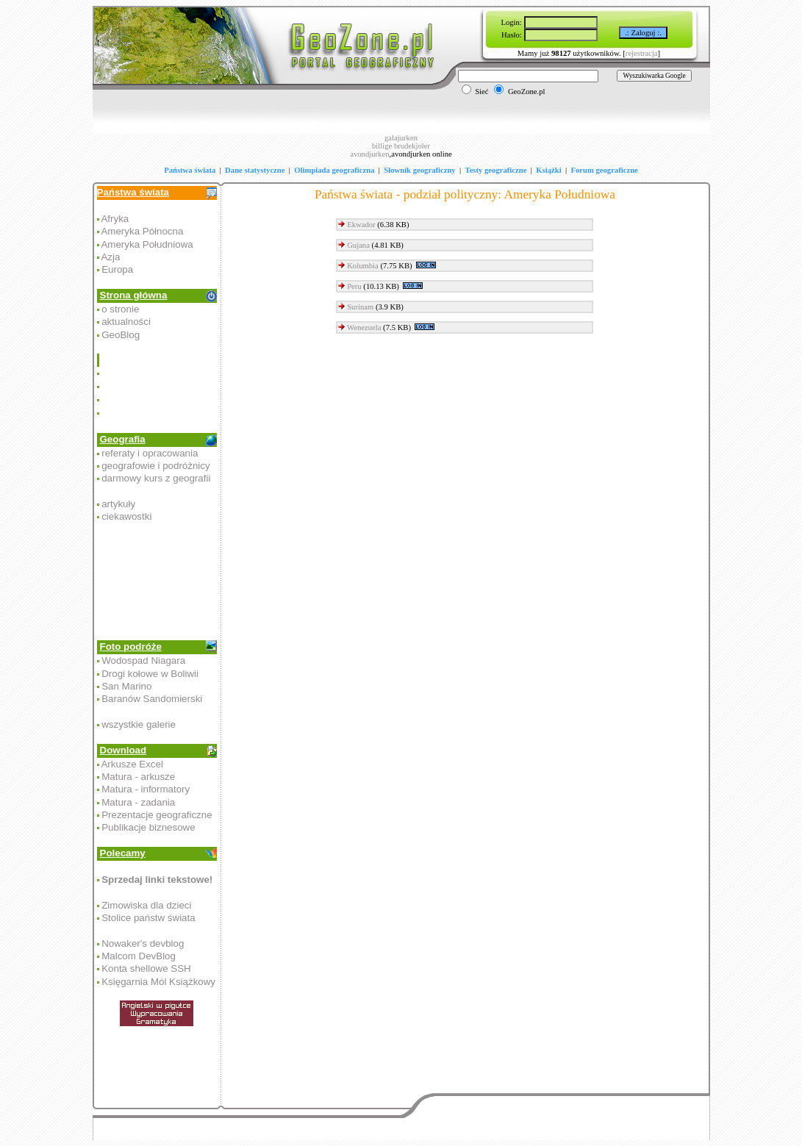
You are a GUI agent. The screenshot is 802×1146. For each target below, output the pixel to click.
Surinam (360, 307)
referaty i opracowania (149, 453)
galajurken (401, 138)
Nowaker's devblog (142, 943)
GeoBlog (120, 334)
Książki (548, 170)
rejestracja (642, 53)
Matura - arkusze (138, 776)
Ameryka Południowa (147, 244)
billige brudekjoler (401, 146)
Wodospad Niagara (143, 660)
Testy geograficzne (496, 170)
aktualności (126, 321)
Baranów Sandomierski (151, 698)
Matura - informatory (145, 789)
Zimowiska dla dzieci (146, 905)
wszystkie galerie (138, 724)
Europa (117, 269)
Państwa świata (189, 170)
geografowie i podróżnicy (155, 465)
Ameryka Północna (142, 231)
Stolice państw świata (148, 917)
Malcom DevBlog (138, 955)
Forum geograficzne (603, 170)
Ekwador (361, 225)
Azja (110, 256)
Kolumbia (363, 266)
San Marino (126, 686)
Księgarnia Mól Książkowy (158, 981)
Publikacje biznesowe (148, 827)
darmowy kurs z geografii (155, 478)
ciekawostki (126, 516)
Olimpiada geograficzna (334, 170)
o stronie (120, 309)
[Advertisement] (158, 387)
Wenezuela (364, 327)
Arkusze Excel (131, 764)
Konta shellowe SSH (146, 968)
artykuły (118, 503)
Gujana (358, 245)
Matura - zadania (138, 802)
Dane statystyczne (254, 170)
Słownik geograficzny (419, 170)
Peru (354, 286)
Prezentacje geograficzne (156, 814)
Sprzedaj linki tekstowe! (156, 879)
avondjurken (369, 154)
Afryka (115, 218)
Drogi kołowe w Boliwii (149, 673)
